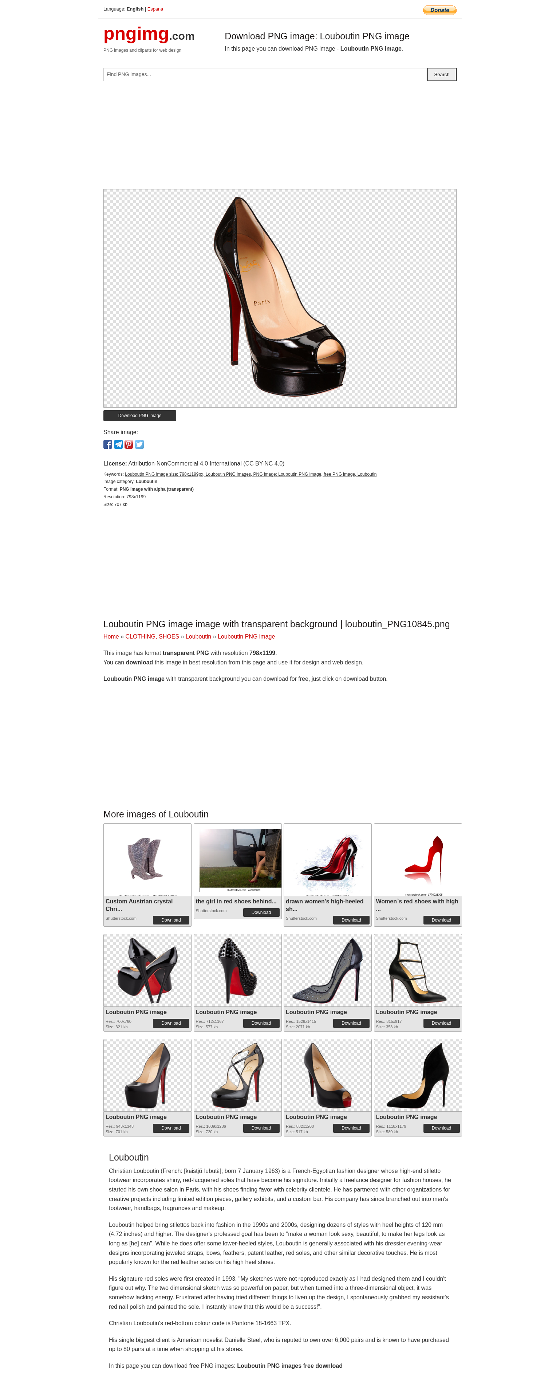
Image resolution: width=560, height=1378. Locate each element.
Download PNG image (140, 415)
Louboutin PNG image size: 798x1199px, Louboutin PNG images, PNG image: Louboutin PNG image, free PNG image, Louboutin (250, 474)
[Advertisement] (280, 138)
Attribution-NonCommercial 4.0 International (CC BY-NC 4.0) (206, 463)
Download (171, 920)
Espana (155, 9)
